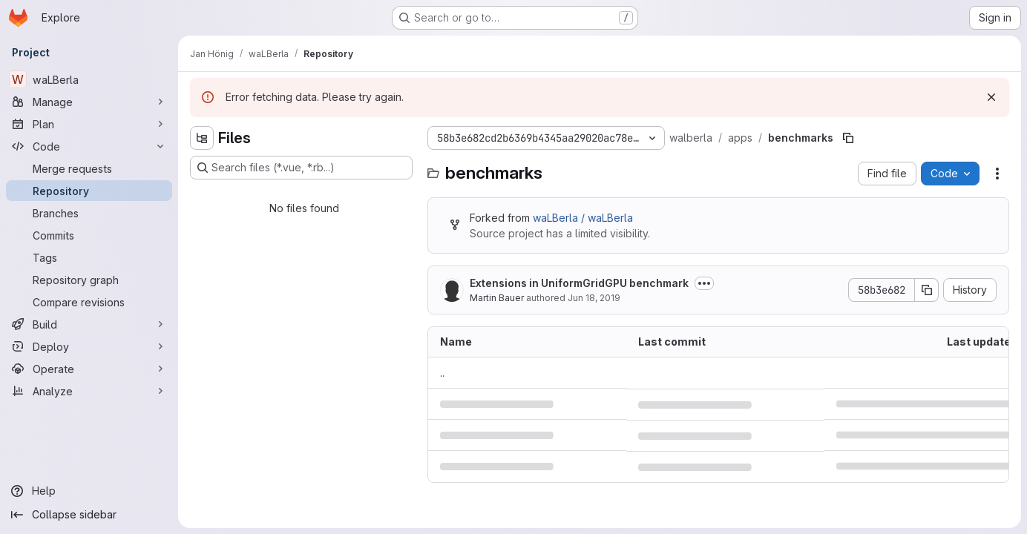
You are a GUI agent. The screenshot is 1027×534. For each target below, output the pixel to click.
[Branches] (89, 212)
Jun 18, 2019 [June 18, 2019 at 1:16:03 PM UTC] (594, 297)
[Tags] (89, 257)
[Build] (89, 324)
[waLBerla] (89, 79)
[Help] (89, 491)
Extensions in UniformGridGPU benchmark (579, 283)
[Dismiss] (991, 97)
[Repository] (89, 190)
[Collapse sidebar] (89, 514)
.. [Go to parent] (442, 372)
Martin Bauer (497, 297)
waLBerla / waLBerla (583, 217)
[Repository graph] (89, 279)
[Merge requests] (89, 168)
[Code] (89, 146)
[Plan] (89, 123)
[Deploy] (89, 346)
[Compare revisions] (89, 301)
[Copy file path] (848, 138)
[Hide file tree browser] (202, 138)
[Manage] (89, 101)
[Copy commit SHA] (927, 290)
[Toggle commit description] (704, 283)
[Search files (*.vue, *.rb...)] (301, 167)
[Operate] (89, 368)
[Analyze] (89, 390)
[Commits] (89, 235)
